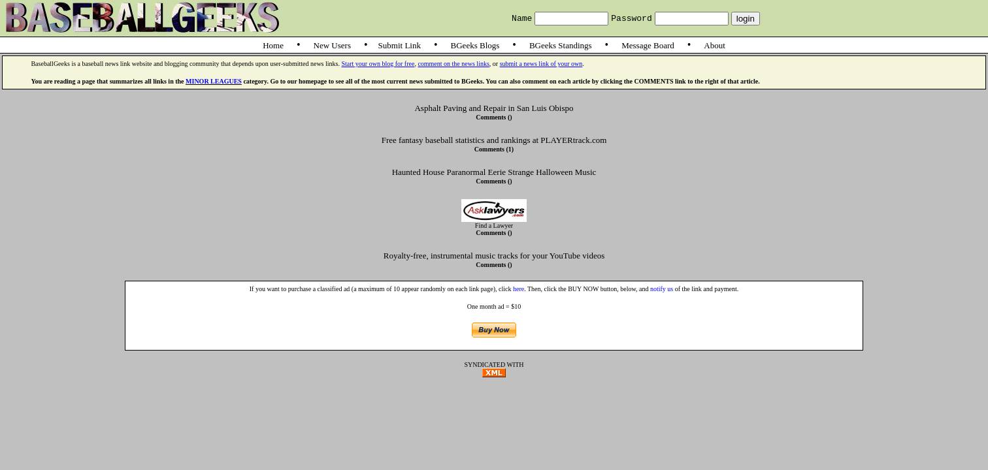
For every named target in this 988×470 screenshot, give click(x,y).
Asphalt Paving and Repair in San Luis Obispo (493, 108)
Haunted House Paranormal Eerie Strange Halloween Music (494, 172)
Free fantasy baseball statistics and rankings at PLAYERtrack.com (494, 140)
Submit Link (399, 45)
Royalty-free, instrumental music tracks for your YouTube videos (494, 255)
